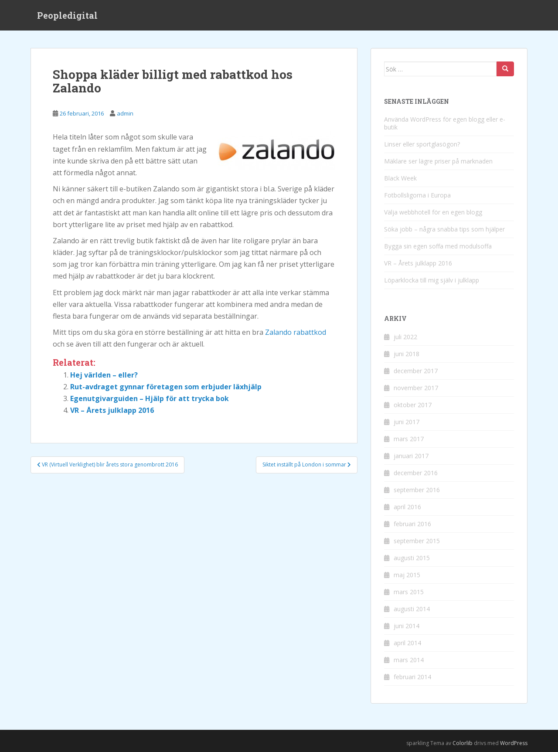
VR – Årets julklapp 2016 (112, 410)
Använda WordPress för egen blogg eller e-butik (444, 123)
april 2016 (407, 507)
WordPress (513, 743)
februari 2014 (412, 677)
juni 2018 (406, 354)
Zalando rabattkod (295, 332)
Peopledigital (67, 15)
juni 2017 (406, 422)
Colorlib (463, 743)
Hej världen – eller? (104, 375)
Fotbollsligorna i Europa (417, 195)
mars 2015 (409, 592)
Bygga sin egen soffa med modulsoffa (438, 246)
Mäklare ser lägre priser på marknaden (438, 161)
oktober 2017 (413, 405)
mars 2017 (409, 439)
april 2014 (407, 643)
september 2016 (417, 490)
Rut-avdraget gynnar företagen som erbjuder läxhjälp (166, 386)
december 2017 (416, 371)
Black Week (400, 178)
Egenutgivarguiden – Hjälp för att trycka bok (149, 398)
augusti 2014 (412, 609)
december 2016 (416, 473)
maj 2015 (407, 575)
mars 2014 (409, 660)
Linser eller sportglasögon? (422, 144)
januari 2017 (411, 456)
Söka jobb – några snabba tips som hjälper (444, 229)
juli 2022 (405, 337)
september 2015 (417, 541)
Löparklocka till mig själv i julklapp (431, 280)
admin (125, 113)
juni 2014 (406, 626)
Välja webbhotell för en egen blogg (433, 212)
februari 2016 (412, 524)
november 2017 (416, 388)
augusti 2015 (412, 558)
